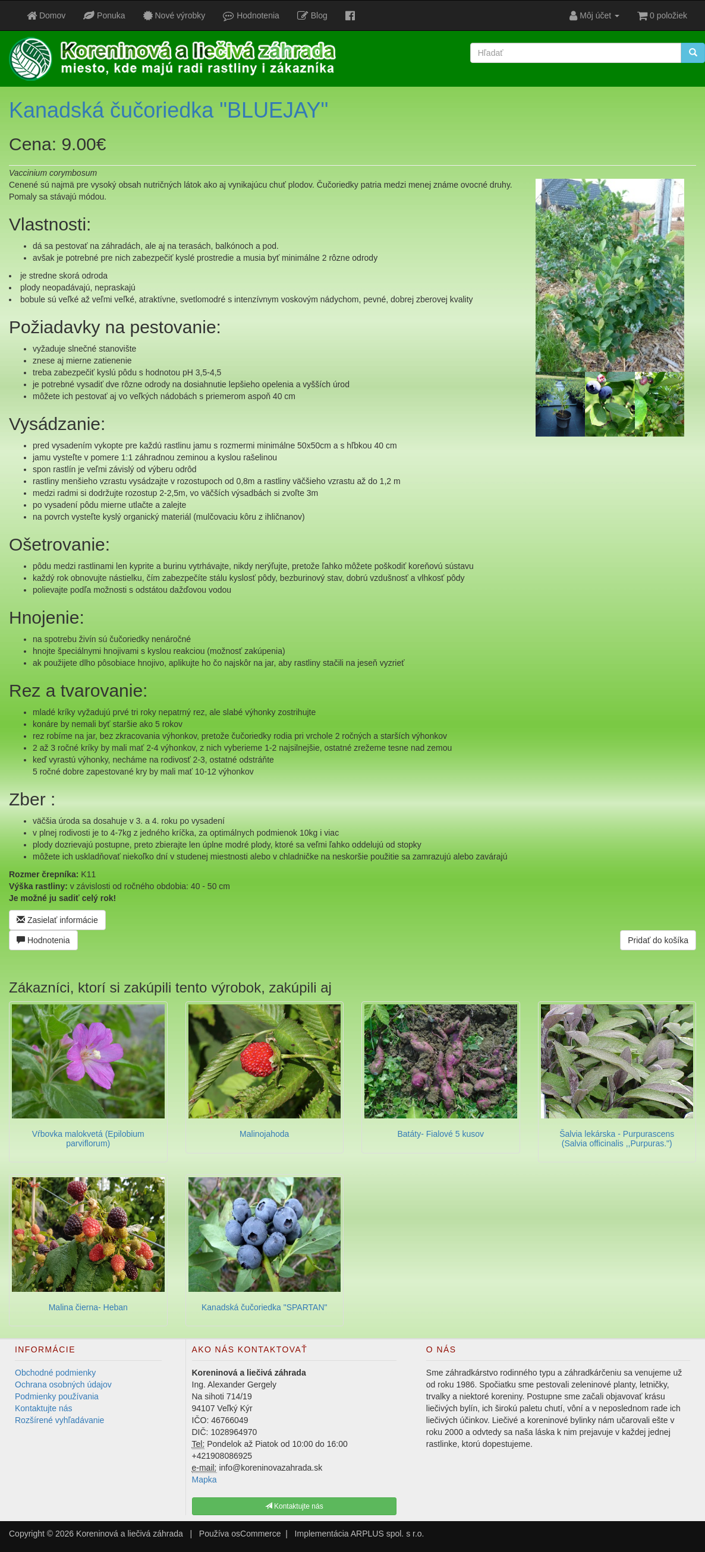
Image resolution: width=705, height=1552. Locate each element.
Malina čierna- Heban (88, 1307)
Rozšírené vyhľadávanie (59, 1420)
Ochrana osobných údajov (63, 1384)
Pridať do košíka (658, 940)
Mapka (204, 1479)
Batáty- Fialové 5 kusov (440, 1134)
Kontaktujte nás (44, 1408)
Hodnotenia (43, 940)
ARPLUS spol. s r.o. (387, 1533)
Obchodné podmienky (55, 1372)
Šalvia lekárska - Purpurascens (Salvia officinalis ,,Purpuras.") (616, 1138)
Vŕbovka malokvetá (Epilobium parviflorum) (88, 1138)
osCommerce (256, 1533)
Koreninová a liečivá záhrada (129, 1533)
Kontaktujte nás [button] (294, 1506)
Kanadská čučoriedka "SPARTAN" (264, 1307)
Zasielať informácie (57, 920)
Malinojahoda (264, 1134)
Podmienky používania (57, 1396)
